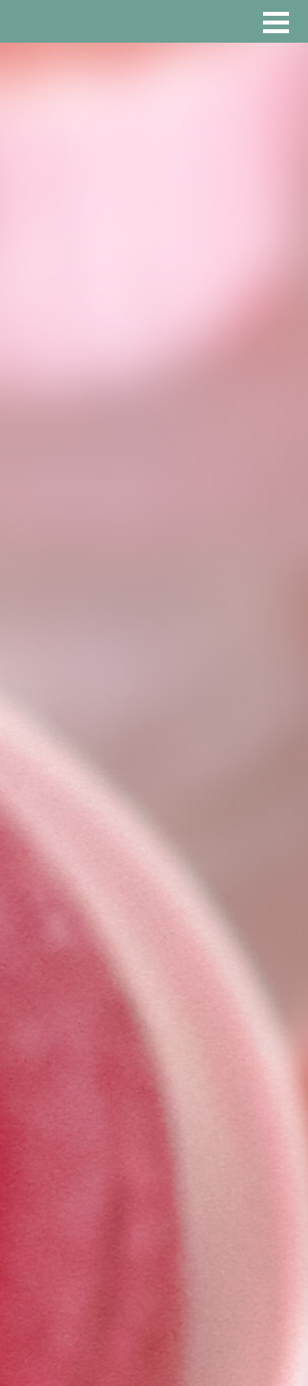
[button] (276, 22)
